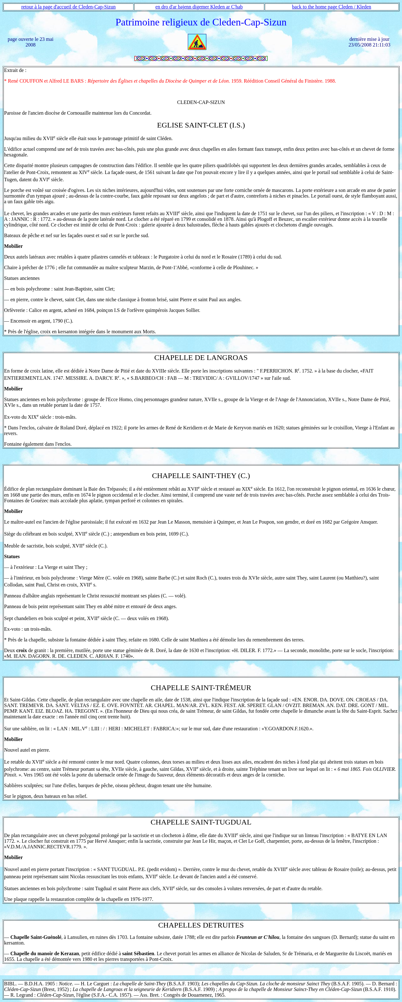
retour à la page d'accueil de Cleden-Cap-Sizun (68, 6)
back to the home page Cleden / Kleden (331, 6)
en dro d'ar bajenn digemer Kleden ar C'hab (199, 6)
